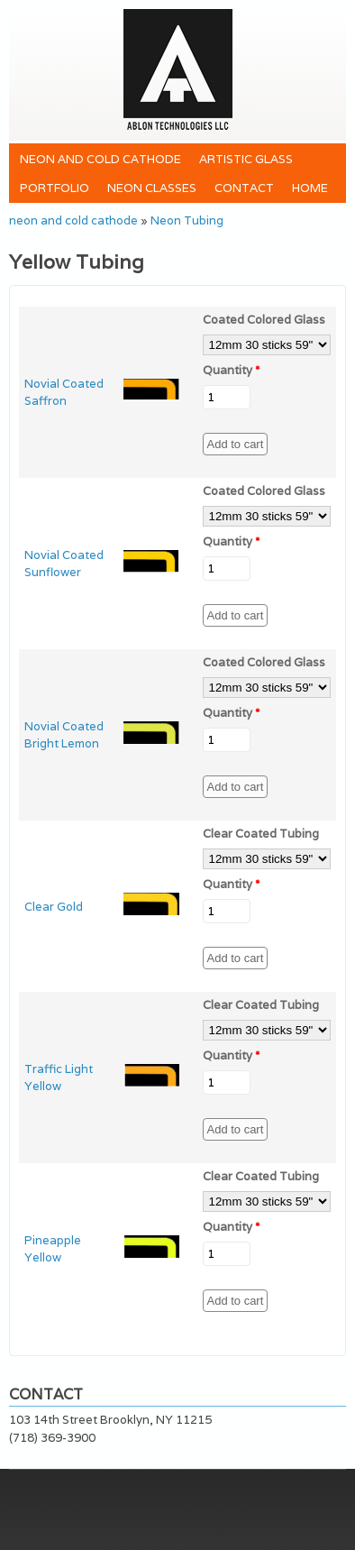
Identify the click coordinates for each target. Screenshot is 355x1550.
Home (310, 188)
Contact (244, 188)
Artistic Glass (246, 159)
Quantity (231, 370)
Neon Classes (151, 188)
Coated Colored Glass (264, 319)
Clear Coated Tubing (261, 833)
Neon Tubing (186, 220)
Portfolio (54, 188)
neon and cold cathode (100, 159)
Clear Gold (53, 906)
